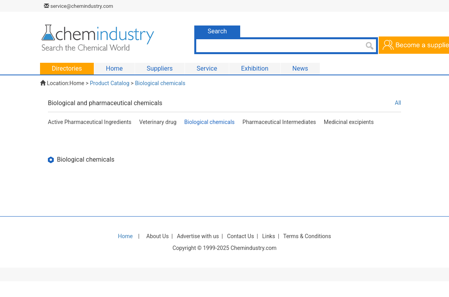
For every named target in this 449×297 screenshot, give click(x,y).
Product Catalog (110, 83)
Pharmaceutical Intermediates (279, 122)
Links (268, 236)
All (398, 103)
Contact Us (240, 236)
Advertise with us (198, 236)
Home (76, 83)
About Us (157, 236)
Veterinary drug (158, 122)
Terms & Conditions (307, 236)
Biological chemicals (160, 83)
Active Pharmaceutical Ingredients (89, 122)
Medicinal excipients (349, 122)
